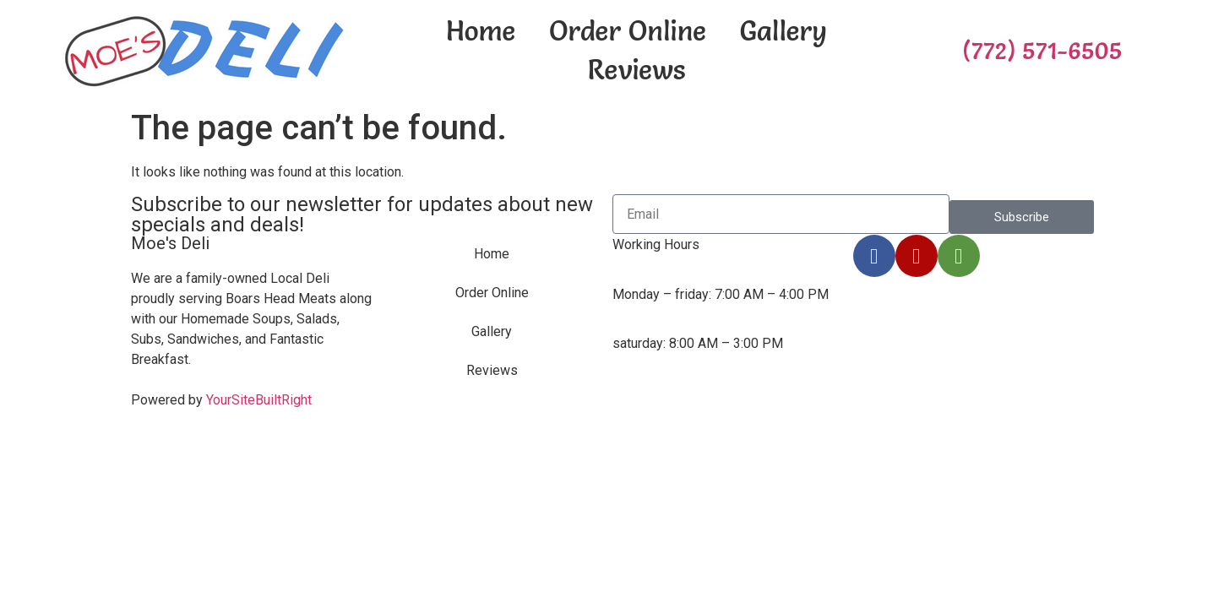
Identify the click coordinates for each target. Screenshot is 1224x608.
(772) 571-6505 (1042, 50)
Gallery (783, 30)
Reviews (636, 69)
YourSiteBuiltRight (259, 400)
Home (480, 30)
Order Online (627, 30)
